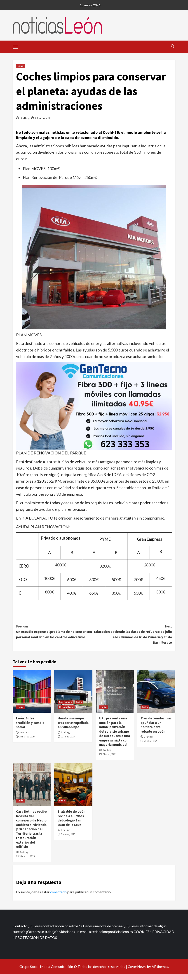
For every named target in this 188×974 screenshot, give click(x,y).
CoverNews (137, 966)
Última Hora (66, 707)
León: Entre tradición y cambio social (30, 722)
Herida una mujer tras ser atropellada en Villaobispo (73, 722)
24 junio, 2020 (43, 118)
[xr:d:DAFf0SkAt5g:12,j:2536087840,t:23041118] (94, 405)
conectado (58, 892)
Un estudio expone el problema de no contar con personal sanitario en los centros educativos (55, 631)
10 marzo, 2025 (27, 856)
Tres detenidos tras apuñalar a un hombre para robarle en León (156, 725)
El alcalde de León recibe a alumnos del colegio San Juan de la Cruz (71, 818)
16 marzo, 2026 (27, 736)
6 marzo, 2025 (68, 834)
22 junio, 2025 (68, 736)
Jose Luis (24, 732)
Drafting (25, 118)
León (20, 66)
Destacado (65, 702)
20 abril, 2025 (150, 741)
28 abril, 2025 (109, 754)
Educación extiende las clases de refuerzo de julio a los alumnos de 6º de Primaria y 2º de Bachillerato (133, 634)
